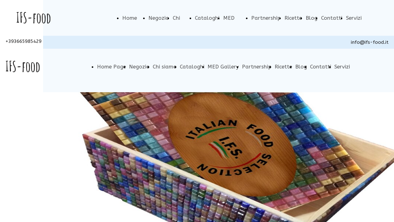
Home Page (111, 67)
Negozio (158, 18)
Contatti (331, 18)
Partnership (266, 18)
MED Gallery (223, 67)
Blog (311, 18)
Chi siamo (165, 67)
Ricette (293, 18)
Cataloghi (207, 18)
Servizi (354, 18)
